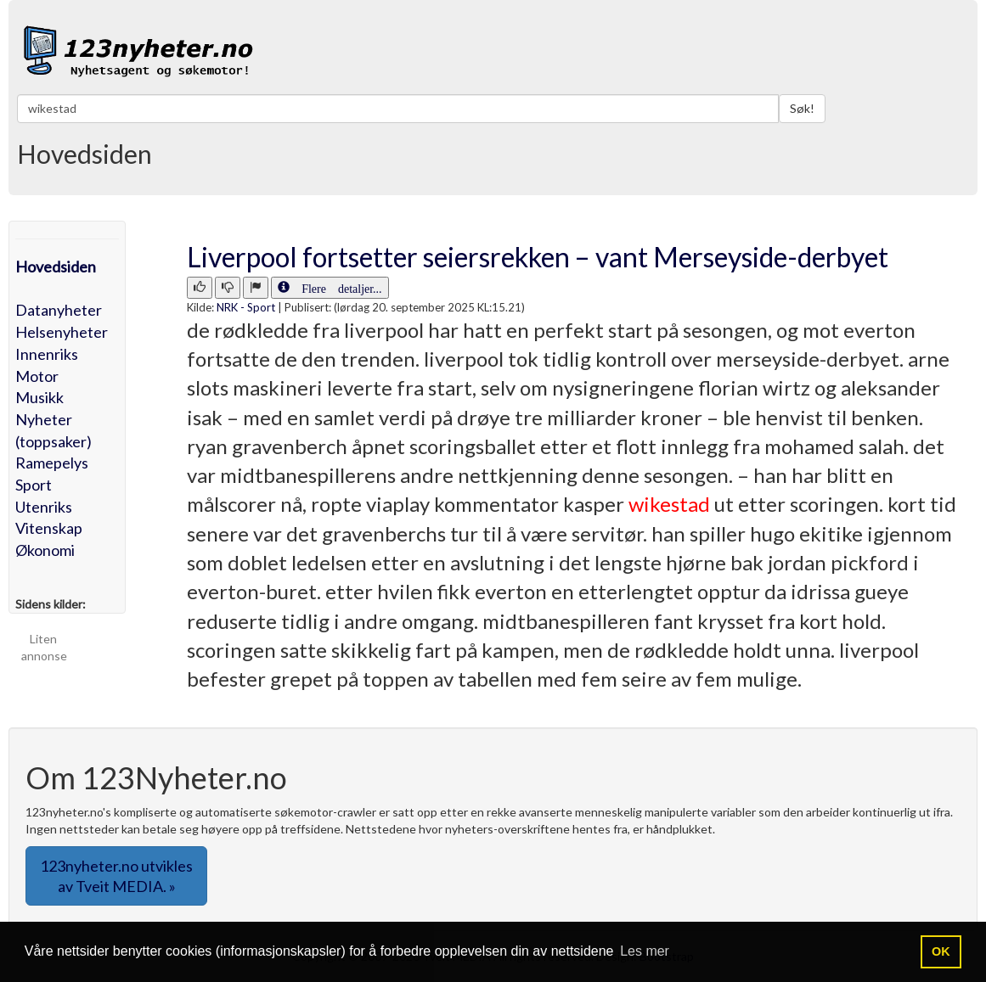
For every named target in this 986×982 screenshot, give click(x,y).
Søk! (802, 108)
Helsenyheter (61, 332)
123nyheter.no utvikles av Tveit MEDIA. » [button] (116, 875)
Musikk (39, 397)
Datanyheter (58, 309)
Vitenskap (48, 528)
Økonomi (45, 550)
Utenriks (43, 506)
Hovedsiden (55, 266)
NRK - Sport (246, 307)
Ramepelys (51, 462)
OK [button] (941, 951)
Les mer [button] (644, 951)
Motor (37, 376)
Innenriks (46, 354)
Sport (33, 484)
